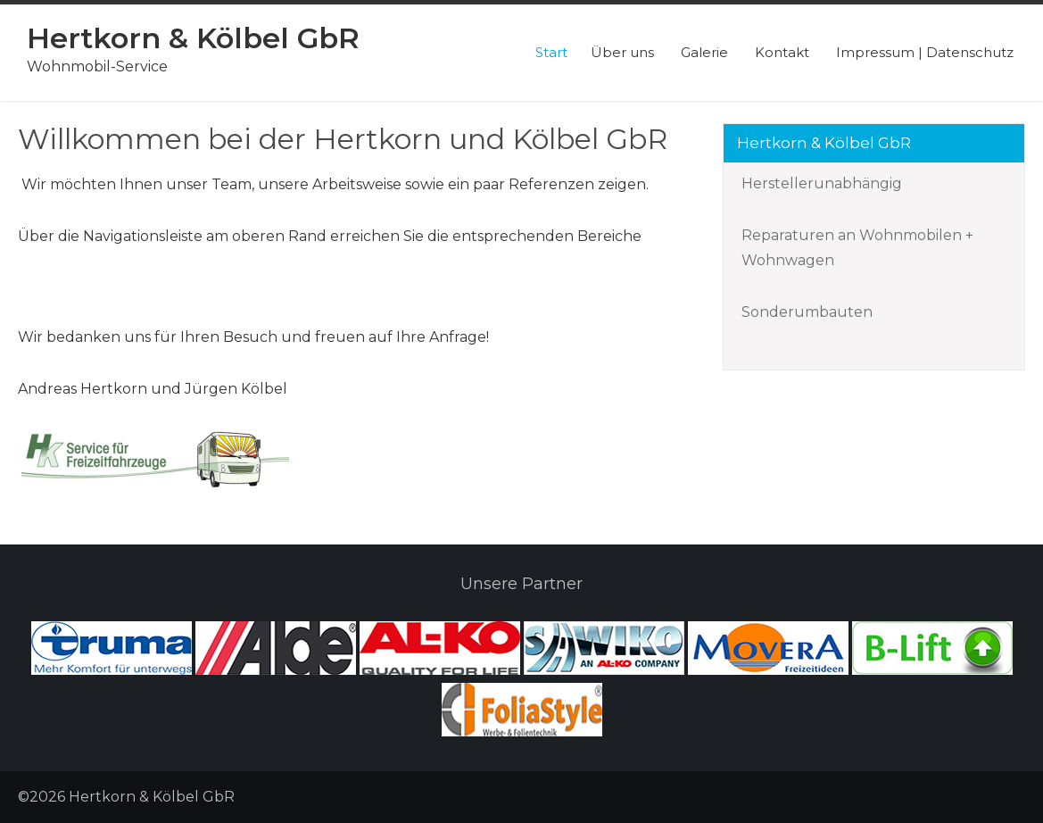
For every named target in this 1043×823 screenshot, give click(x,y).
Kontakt (782, 52)
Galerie (704, 52)
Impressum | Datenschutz (925, 52)
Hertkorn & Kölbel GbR (193, 38)
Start (551, 52)
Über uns (622, 52)
